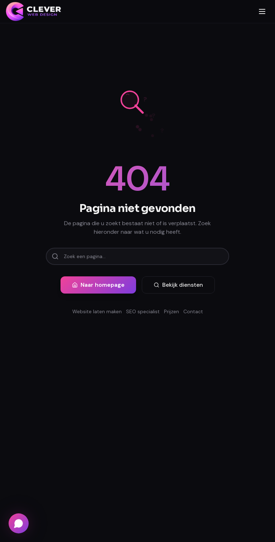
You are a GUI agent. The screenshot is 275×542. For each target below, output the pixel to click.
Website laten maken (97, 311)
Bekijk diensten (178, 285)
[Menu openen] (262, 11)
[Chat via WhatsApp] (19, 523)
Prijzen (171, 311)
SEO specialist (143, 311)
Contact (193, 311)
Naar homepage (98, 285)
